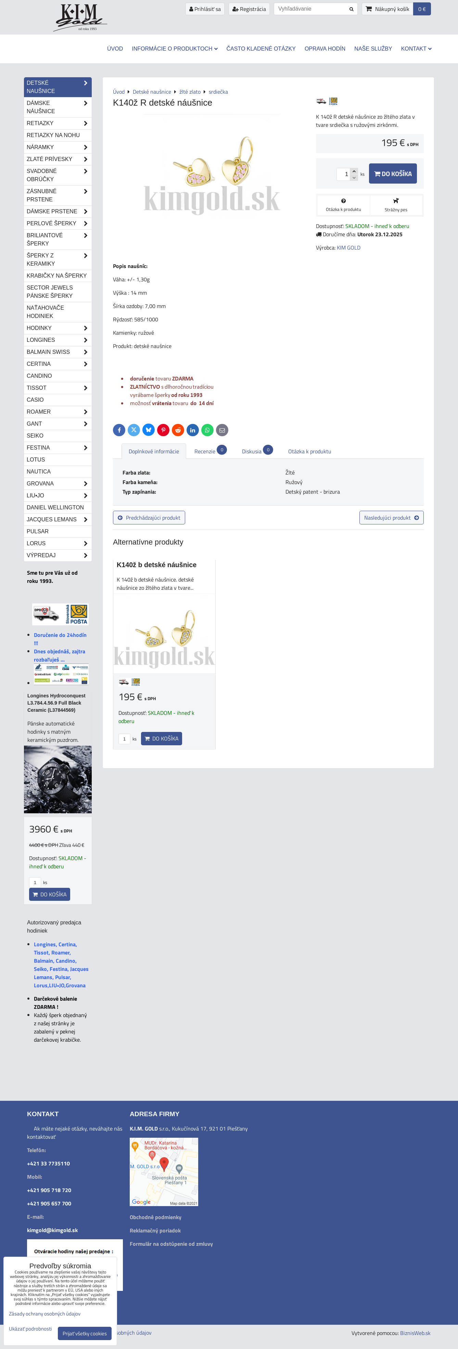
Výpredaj (59, 555)
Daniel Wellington (55, 507)
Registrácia (249, 9)
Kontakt (416, 49)
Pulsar (38, 531)
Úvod (115, 49)
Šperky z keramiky (59, 260)
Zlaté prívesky (59, 159)
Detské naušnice (59, 87)
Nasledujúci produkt (391, 517)
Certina (59, 364)
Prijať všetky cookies (85, 1333)
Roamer (59, 412)
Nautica (39, 472)
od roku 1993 (87, 29)
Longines (59, 340)
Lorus (59, 543)
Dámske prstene (59, 211)
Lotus (36, 460)
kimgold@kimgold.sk (52, 1230)
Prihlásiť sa (205, 9)
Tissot (59, 388)
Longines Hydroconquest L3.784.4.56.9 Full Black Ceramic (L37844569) (56, 703)
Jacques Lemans (59, 519)
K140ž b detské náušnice (156, 565)
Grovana (59, 484)
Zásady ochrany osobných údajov (44, 1314)
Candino (39, 376)
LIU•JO (59, 496)
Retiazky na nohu (53, 135)
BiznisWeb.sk (415, 1333)
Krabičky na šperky (57, 276)
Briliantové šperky (59, 240)
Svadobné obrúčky (59, 175)
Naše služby (373, 49)
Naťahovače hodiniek (45, 312)
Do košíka (393, 173)
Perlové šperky (59, 223)
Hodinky (59, 328)
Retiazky (59, 123)
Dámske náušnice (59, 107)
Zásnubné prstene (59, 195)
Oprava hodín (325, 49)
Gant (59, 424)
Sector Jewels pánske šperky (50, 292)
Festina (59, 448)
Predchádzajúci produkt (149, 517)
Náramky (59, 147)
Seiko (35, 436)
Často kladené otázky (261, 49)
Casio (35, 400)
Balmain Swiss (59, 352)
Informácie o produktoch (174, 49)
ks (127, 738)
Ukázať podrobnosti (30, 1329)
